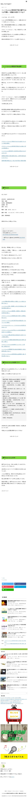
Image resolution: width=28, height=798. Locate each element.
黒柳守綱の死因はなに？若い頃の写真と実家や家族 (14, 160)
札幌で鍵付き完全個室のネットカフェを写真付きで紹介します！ (11, 700)
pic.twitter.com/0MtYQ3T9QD (10, 234)
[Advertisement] (14, 54)
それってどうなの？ (6, 4)
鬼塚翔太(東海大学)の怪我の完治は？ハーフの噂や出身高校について (12, 703)
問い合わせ (9, 791)
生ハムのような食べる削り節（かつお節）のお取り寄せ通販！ (11, 697)
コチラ (12, 777)
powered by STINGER (23, 796)
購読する (3, 649)
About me (21, 791)
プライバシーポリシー (15, 791)
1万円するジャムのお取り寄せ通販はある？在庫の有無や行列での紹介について (14, 699)
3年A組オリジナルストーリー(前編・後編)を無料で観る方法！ (11, 702)
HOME (6, 791)
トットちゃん (5, 579)
